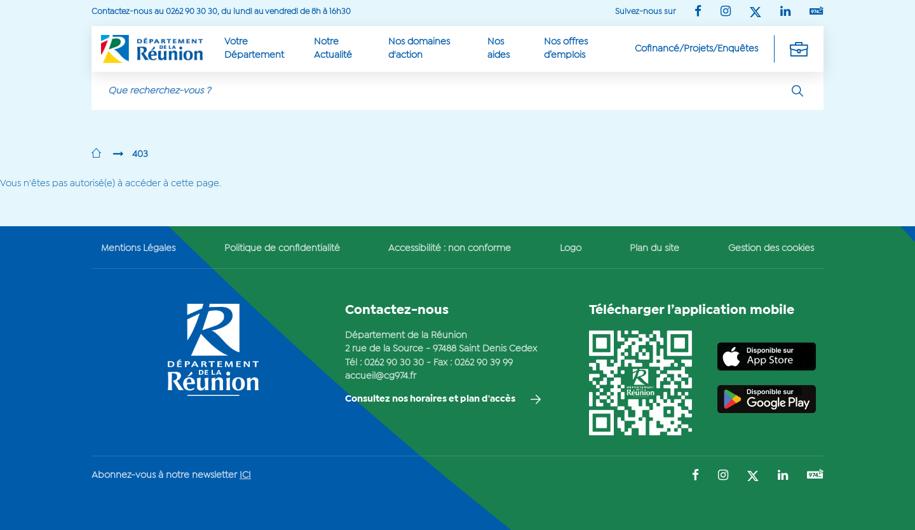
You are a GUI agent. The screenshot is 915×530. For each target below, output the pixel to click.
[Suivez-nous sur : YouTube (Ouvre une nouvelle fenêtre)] (817, 11)
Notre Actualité (333, 48)
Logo (570, 248)
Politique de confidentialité (282, 248)
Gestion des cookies (771, 248)
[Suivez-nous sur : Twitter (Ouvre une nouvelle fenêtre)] (755, 13)
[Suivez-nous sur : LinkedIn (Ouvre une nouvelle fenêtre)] (785, 12)
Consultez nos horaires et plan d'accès (430, 399)
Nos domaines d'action (419, 48)
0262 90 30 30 (394, 363)
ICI (245, 475)
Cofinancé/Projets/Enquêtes (696, 49)
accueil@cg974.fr (380, 376)
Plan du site (654, 248)
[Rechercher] (797, 91)
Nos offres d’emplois (566, 48)
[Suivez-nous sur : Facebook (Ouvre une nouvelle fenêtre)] (698, 12)
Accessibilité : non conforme (449, 248)
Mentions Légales (138, 248)
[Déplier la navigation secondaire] (799, 49)
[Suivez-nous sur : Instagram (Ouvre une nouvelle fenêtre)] (726, 12)
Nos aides (498, 48)
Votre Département (254, 48)
